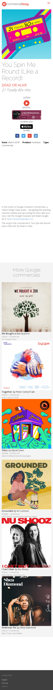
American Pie (9, 627)
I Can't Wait (8, 569)
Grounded (7, 510)
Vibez (5, 450)
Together (7, 391)
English (4, 680)
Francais (5, 683)
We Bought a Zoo (11, 333)
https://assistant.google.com (20, 218)
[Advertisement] (26, 176)
